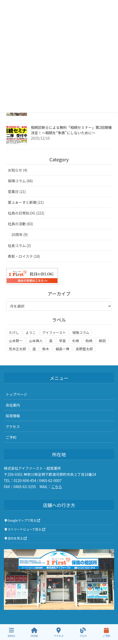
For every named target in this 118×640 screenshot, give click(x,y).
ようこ (31, 332)
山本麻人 (36, 340)
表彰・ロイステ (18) (24, 256)
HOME (34, 632)
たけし (14, 332)
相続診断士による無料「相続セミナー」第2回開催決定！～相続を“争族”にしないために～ (71, 130)
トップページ (16, 394)
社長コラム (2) (19, 245)
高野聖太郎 (84, 348)
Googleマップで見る (22, 520)
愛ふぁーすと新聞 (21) (26, 202)
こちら (56, 486)
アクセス (13, 426)
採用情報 (13, 415)
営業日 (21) (17, 191)
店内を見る (16, 538)
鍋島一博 (62, 348)
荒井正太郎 (17, 348)
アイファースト (54, 332)
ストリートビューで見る (25, 529)
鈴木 (45, 348)
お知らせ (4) (17, 170)
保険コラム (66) (20, 180)
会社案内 (13, 405)
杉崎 (75, 340)
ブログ (83, 632)
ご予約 (11, 437)
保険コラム (80, 332)
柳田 (102, 340)
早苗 (62, 340)
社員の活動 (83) (20, 223)
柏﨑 (89, 340)
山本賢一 (16, 340)
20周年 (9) (20, 234)
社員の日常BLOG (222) (26, 213)
